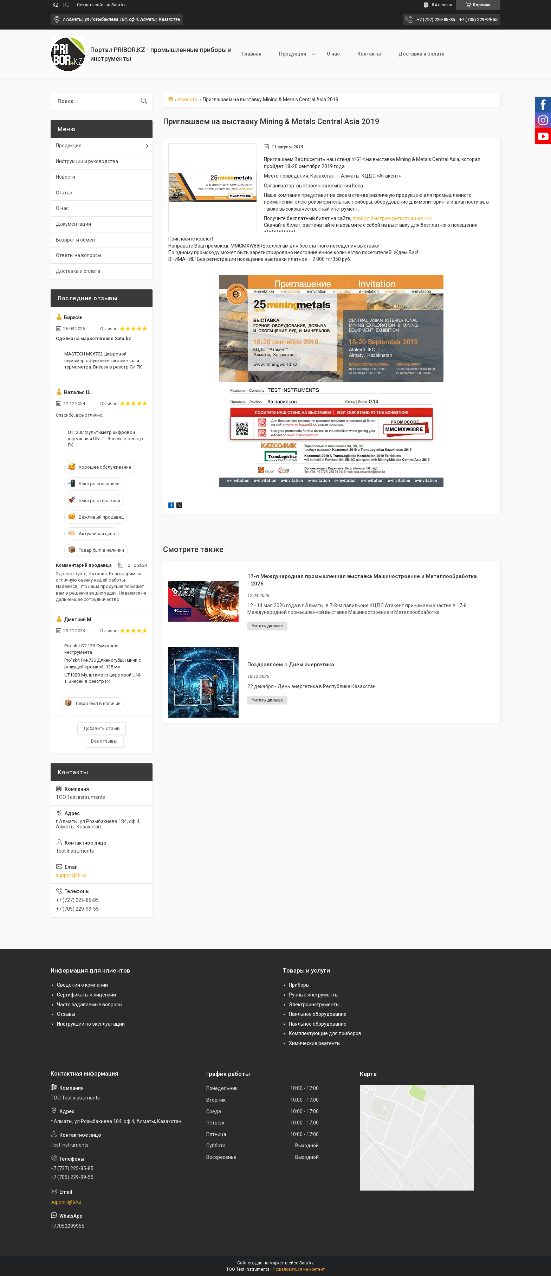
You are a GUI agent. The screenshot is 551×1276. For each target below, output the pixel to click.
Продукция (292, 54)
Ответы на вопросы (78, 255)
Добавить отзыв (101, 728)
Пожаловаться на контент (299, 1269)
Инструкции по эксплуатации (91, 1024)
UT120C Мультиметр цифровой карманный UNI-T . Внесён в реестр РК (105, 439)
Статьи (64, 192)
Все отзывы (104, 741)
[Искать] (144, 101)
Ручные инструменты (313, 995)
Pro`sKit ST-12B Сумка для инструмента (91, 649)
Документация (73, 224)
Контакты (369, 54)
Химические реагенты (315, 1043)
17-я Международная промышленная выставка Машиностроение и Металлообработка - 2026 (362, 580)
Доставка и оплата (421, 54)
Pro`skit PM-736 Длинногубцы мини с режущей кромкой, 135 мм (102, 663)
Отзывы (66, 1014)
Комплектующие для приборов (325, 1033)
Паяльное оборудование (317, 1014)
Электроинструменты (314, 1004)
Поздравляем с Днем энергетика (290, 664)
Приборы (299, 985)
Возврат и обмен (75, 240)
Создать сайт (90, 4)
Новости (187, 99)
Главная (251, 54)
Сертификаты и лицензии (86, 995)
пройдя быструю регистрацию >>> (393, 218)
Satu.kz (306, 1263)
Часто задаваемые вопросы (89, 1004)
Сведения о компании (82, 985)
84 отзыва (442, 4)
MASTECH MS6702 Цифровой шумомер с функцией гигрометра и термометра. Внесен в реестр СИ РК (103, 360)
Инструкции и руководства (87, 161)
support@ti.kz (71, 875)
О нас (333, 54)
